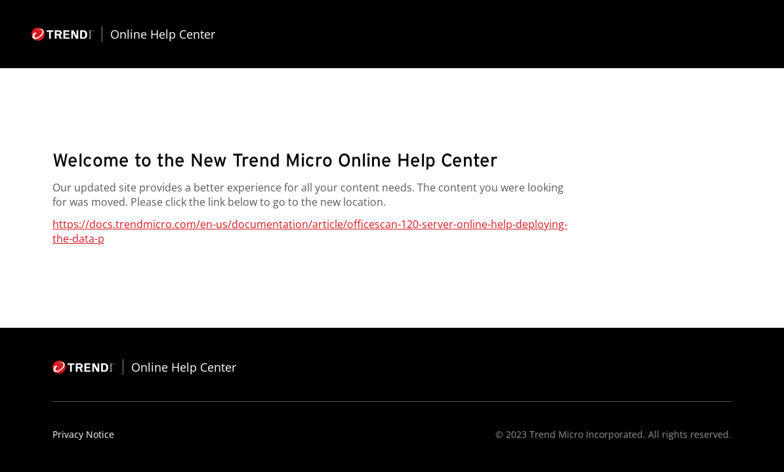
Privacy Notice (83, 434)
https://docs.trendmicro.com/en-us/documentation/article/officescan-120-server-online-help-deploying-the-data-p (309, 231)
